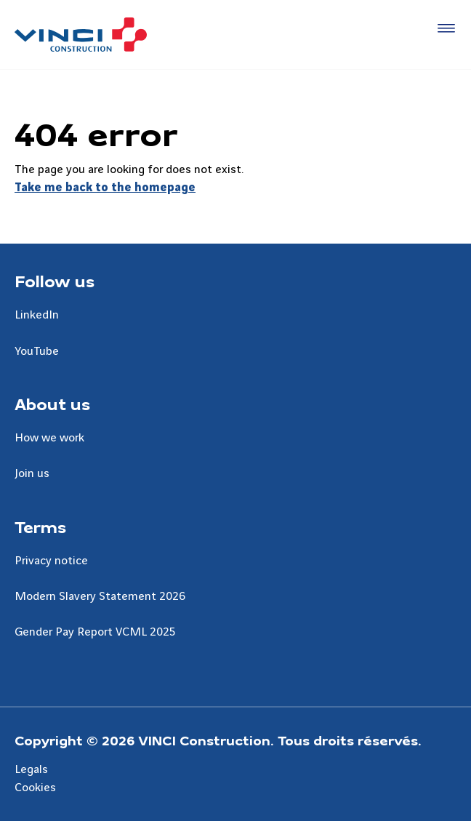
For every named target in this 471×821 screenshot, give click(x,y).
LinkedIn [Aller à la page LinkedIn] (37, 314)
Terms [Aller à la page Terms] (40, 526)
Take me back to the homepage (105, 187)
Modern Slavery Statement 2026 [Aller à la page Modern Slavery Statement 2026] (100, 596)
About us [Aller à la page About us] (52, 404)
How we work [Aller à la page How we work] (49, 437)
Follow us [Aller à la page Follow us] (54, 281)
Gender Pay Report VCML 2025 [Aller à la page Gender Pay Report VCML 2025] (95, 631)
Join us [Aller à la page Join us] (32, 473)
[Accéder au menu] (443, 29)
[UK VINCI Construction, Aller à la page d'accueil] (81, 34)
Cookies (35, 787)
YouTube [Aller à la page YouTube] (37, 351)
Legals (31, 769)
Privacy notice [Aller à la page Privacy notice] (51, 560)
